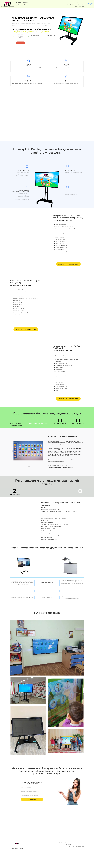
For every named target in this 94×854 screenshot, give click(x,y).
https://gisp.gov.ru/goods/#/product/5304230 (31, 31)
